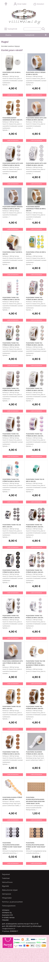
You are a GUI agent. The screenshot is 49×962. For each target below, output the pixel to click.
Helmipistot (6, 894)
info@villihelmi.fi (8, 929)
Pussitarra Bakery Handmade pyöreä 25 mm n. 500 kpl (36, 209)
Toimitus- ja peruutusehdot (12, 902)
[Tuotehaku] (32, 29)
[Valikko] (45, 35)
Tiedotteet (6, 878)
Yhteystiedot (7, 898)
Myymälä (5, 886)
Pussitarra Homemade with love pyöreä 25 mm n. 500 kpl (13, 663)
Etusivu (8, 35)
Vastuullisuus (7, 882)
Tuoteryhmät (29, 35)
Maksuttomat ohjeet (10, 890)
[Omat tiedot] (20, 4)
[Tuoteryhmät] (11, 29)
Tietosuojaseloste (8, 906)
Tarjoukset (6, 874)
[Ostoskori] (39, 4)
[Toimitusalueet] (5, 4)
